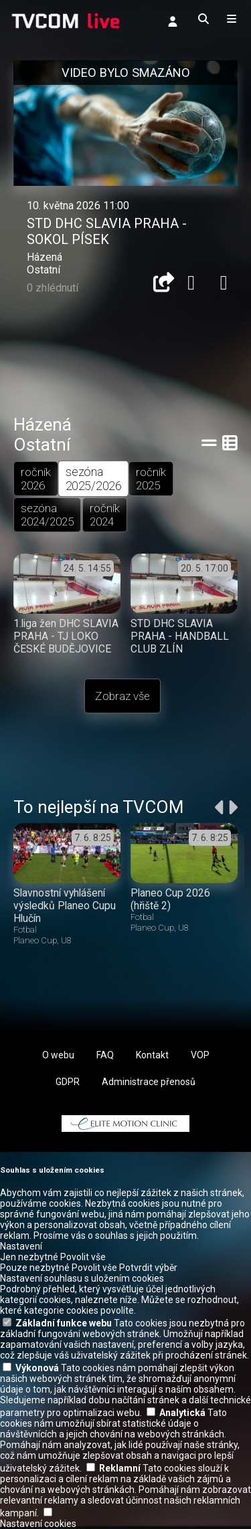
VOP (200, 1055)
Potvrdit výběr (148, 1267)
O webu (58, 1055)
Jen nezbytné (29, 1257)
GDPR (68, 1081)
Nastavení (21, 1246)
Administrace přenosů (148, 1081)
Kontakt (152, 1055)
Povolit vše (83, 1257)
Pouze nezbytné (35, 1267)
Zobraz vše (122, 696)
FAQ (105, 1055)
